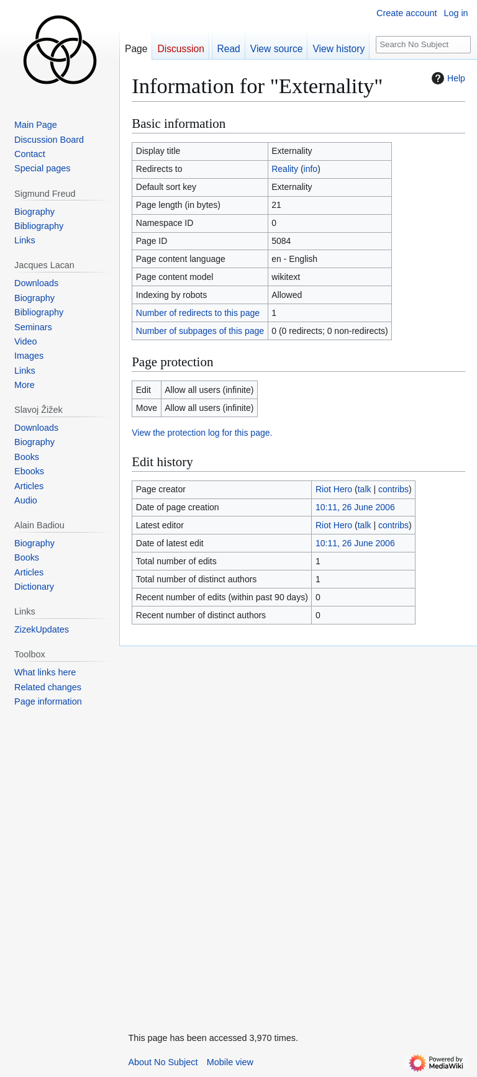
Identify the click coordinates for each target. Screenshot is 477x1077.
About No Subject (163, 1062)
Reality (284, 169)
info (311, 169)
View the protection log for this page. (202, 433)
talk (364, 489)
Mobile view (230, 1062)
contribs (393, 489)
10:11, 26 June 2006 (355, 507)
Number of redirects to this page (198, 313)
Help (447, 78)
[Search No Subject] (423, 45)
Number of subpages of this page (200, 331)
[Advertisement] (212, 832)
